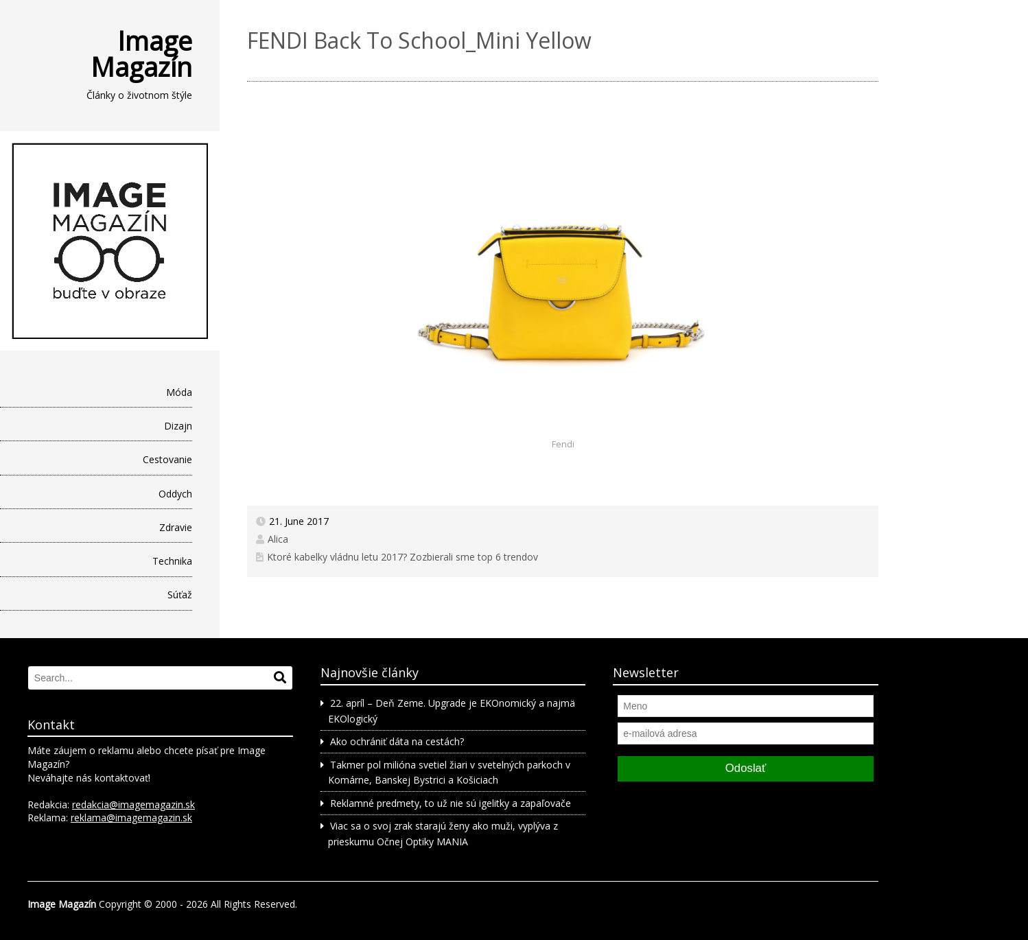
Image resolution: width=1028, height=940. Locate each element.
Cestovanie (167, 459)
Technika (172, 560)
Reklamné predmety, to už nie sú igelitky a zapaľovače (450, 803)
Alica (278, 538)
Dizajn (178, 425)
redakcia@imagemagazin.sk (133, 804)
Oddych (175, 493)
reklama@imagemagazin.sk (131, 817)
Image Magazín (141, 53)
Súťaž (179, 594)
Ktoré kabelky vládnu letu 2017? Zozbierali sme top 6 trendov (402, 556)
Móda (179, 392)
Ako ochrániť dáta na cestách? (397, 741)
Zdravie (175, 527)
